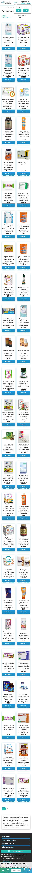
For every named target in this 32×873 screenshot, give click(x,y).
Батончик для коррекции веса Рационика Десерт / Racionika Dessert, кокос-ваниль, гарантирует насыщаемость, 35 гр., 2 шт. (23, 794)
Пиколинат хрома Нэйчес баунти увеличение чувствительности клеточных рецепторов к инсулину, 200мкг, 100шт (23, 387)
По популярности (6, 17)
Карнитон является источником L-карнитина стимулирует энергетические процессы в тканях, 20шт (8, 605)
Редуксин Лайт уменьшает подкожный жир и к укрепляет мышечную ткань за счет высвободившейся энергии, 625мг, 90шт (8, 74)
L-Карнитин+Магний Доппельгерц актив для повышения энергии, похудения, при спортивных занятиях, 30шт (23, 448)
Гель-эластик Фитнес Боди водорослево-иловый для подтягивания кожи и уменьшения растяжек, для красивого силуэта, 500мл (24, 231)
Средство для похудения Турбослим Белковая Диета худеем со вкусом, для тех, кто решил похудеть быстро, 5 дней (8, 574)
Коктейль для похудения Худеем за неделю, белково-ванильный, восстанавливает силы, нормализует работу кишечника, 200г (8, 512)
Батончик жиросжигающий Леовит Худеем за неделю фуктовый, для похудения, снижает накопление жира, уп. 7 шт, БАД (8, 480)
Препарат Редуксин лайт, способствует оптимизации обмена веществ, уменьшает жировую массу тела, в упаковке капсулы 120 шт (8, 43)
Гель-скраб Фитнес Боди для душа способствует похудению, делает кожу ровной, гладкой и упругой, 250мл (23, 512)
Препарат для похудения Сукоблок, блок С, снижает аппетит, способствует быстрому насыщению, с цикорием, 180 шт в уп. (24, 576)
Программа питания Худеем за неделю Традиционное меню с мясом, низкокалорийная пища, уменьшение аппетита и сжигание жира (24, 74)
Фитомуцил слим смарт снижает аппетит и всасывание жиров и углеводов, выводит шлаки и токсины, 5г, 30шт (8, 449)
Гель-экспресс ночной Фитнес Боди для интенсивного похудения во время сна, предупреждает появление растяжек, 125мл (23, 136)
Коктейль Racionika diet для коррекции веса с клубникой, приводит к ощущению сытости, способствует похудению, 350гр (8, 386)
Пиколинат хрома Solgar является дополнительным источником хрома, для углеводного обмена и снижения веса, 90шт (23, 543)
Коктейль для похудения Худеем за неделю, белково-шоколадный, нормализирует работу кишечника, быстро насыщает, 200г (8, 763)
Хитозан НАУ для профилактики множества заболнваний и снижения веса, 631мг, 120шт (8, 167)
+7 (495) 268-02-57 (26, 1)
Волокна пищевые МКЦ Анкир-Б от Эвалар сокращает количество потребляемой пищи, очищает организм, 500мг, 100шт (8, 261)
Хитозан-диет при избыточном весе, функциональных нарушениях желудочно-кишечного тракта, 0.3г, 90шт (8, 699)
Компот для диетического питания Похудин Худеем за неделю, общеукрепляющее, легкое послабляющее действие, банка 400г (24, 637)
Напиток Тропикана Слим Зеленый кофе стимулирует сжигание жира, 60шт (23, 416)
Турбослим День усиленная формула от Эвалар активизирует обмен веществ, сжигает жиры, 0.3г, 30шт (23, 730)
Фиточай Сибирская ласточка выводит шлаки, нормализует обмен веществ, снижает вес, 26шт (8, 322)
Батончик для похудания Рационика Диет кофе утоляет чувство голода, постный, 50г (8, 198)
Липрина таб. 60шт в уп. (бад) (23, 163)
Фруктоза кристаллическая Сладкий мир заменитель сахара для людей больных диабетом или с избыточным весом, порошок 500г (23, 763)
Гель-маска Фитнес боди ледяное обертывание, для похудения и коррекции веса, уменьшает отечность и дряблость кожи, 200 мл (23, 607)
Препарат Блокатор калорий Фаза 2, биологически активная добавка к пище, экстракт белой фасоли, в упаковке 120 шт (8, 793)
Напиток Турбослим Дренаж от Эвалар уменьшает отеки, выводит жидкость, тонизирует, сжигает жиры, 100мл (8, 636)
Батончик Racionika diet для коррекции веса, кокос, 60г (8, 727)
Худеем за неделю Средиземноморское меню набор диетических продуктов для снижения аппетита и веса (24, 42)
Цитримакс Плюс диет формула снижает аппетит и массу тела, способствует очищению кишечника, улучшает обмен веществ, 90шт (23, 482)
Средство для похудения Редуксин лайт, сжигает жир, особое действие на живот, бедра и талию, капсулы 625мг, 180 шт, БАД (23, 105)
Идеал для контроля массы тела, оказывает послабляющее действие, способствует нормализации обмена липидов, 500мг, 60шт (23, 356)
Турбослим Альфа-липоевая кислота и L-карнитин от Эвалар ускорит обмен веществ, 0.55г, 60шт (23, 198)
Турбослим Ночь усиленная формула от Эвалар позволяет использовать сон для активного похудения (24, 667)
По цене (4, 15)
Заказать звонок (26, 3)
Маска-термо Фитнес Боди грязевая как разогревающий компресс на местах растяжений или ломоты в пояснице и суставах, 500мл (24, 261)
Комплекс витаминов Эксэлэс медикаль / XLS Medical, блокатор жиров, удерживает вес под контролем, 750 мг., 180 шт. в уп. (8, 105)
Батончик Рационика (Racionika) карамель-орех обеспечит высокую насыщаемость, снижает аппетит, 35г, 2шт (8, 668)
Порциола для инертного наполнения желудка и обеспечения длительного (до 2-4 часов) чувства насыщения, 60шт (8, 230)
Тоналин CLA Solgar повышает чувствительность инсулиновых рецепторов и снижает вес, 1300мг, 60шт (8, 136)
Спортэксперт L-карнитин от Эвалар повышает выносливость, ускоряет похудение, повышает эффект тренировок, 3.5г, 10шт (23, 700)
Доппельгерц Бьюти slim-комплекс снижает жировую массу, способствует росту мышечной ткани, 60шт (8, 292)
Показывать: (22, 15)
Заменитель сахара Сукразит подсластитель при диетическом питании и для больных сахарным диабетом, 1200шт (23, 292)
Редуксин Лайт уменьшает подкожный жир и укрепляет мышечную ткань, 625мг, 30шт (24, 323)
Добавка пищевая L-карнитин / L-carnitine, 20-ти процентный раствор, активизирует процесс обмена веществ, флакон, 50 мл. (8, 356)
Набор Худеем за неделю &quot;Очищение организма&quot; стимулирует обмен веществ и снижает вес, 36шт (8, 543)
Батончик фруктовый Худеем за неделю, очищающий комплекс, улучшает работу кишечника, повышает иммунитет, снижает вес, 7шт (8, 418)
